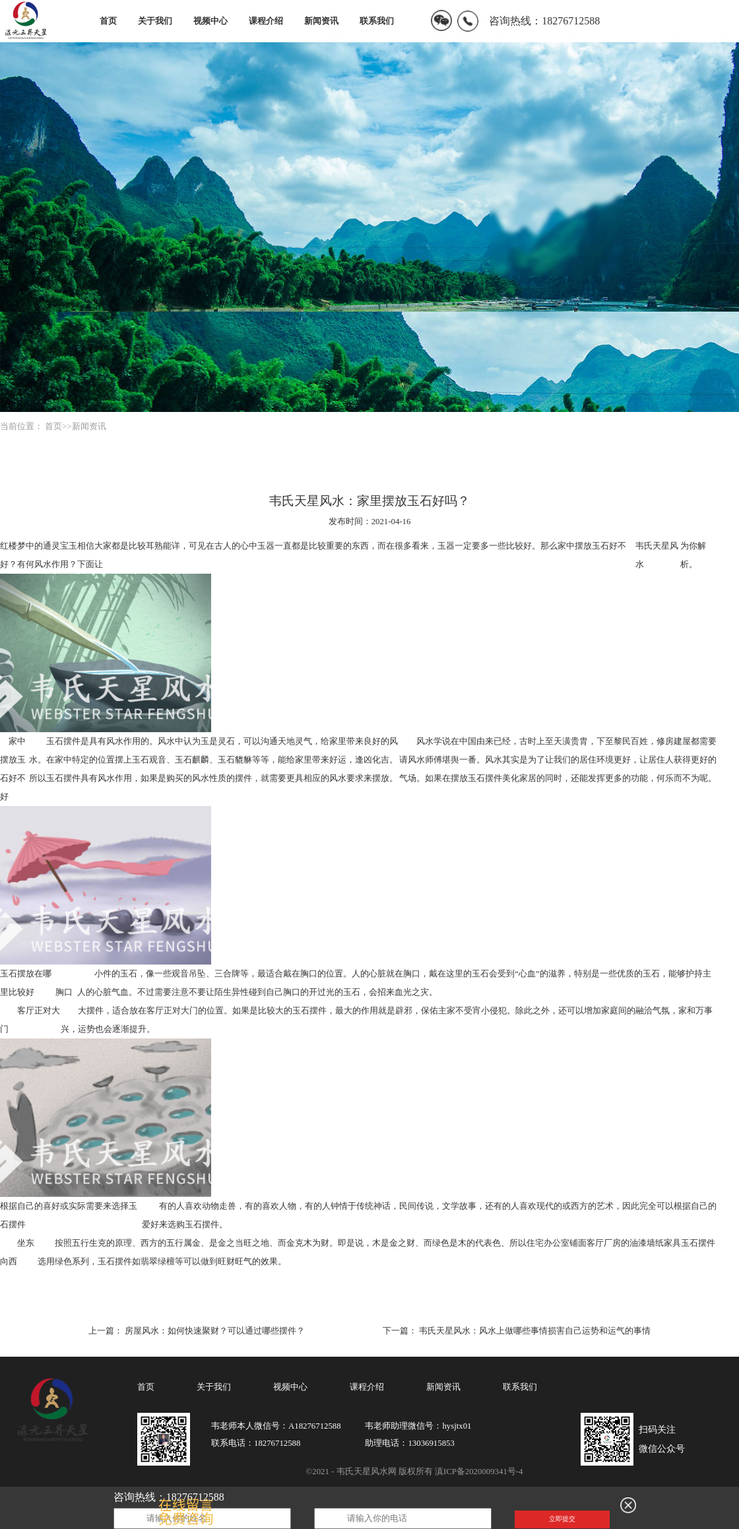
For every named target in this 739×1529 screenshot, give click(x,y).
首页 (108, 21)
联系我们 (377, 21)
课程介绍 (266, 21)
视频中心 (210, 21)
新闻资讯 (321, 21)
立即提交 (562, 1518)
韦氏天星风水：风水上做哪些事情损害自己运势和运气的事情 (535, 1331)
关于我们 (155, 21)
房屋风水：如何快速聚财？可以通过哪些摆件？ (215, 1331)
